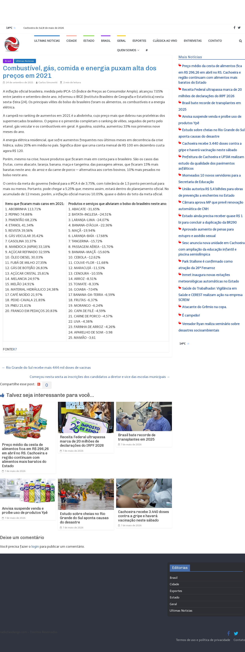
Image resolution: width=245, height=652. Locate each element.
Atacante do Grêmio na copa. (204, 307)
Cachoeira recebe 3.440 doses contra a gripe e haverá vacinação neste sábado (143, 516)
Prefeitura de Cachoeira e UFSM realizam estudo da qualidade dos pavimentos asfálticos (211, 162)
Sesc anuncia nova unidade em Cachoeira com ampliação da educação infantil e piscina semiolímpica (211, 249)
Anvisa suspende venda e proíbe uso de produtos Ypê (25, 510)
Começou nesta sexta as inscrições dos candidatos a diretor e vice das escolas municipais (100, 377)
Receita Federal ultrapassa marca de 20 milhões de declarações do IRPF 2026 (82, 441)
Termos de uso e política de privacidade (203, 640)
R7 (15, 349)
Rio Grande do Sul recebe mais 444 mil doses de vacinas (46, 368)
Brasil (105, 41)
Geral (121, 41)
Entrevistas (193, 41)
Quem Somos (126, 50)
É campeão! (191, 315)
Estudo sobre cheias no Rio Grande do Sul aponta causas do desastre (84, 518)
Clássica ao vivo (165, 41)
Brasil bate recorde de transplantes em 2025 (136, 437)
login (35, 546)
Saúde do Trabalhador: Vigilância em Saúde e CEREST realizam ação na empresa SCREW (210, 294)
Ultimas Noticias (47, 41)
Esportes (139, 41)
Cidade (71, 41)
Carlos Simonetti (48, 82)
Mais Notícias (190, 57)
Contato (215, 41)
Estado (88, 41)
